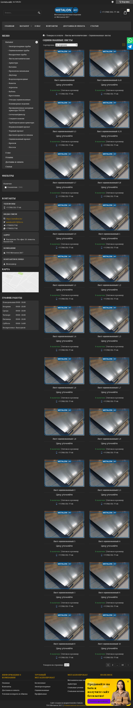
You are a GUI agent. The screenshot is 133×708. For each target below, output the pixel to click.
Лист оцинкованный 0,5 (64, 131)
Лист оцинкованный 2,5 (109, 490)
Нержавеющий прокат (19, 127)
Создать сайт (6, 2)
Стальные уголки (75, 687)
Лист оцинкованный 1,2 (109, 285)
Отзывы (9, 157)
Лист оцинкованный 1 (109, 234)
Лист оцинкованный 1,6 (64, 388)
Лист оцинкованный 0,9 (64, 234)
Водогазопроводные (18, 79)
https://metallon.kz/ (14, 219)
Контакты (52, 26)
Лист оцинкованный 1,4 (64, 336)
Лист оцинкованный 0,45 (109, 80)
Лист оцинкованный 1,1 (64, 285)
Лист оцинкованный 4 (109, 541)
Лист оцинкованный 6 (109, 593)
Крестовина (14, 95)
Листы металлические (76, 35)
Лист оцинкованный (64, 80)
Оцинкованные (42, 690)
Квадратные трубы (18, 54)
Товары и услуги (55, 35)
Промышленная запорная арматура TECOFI (21, 109)
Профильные (41, 694)
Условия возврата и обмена (15, 694)
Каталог (24, 26)
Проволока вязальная (19, 71)
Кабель (12, 91)
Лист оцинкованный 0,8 (109, 183)
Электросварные (42, 686)
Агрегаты (13, 87)
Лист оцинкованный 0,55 (109, 131)
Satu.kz (80, 703)
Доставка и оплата (74, 26)
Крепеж (12, 143)
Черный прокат (16, 131)
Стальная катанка (76, 691)
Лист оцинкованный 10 (109, 644)
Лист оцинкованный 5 (64, 593)
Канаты (12, 83)
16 (122, 665)
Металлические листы (78, 680)
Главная (9, 26)
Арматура (13, 63)
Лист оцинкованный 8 (64, 644)
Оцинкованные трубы (19, 50)
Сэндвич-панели (16, 118)
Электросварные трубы (20, 46)
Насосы (12, 147)
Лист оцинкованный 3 (64, 541)
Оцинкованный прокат (19, 139)
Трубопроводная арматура (21, 122)
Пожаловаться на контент (75, 705)
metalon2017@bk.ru (14, 222)
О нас (38, 26)
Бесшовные (40, 683)
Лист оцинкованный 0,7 (64, 183)
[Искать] (39, 12)
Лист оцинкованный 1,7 (109, 388)
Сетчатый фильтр (17, 114)
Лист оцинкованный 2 (64, 490)
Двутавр (13, 75)
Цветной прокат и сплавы (21, 135)
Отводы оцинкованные (20, 99)
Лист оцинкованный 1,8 (64, 439)
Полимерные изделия (19, 103)
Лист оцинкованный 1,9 (109, 439)
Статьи (94, 26)
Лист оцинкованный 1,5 (109, 336)
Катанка (13, 67)
